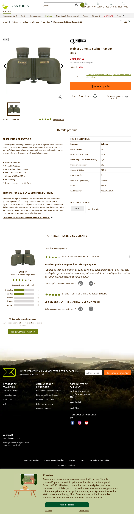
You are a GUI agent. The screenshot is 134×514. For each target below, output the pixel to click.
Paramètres (84, 510)
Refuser (48, 510)
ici (54, 497)
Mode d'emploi (93, 209)
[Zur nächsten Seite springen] (121, 21)
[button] (67, 30)
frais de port (88, 62)
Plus (120, 16)
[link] (86, 5)
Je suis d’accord (67, 504)
